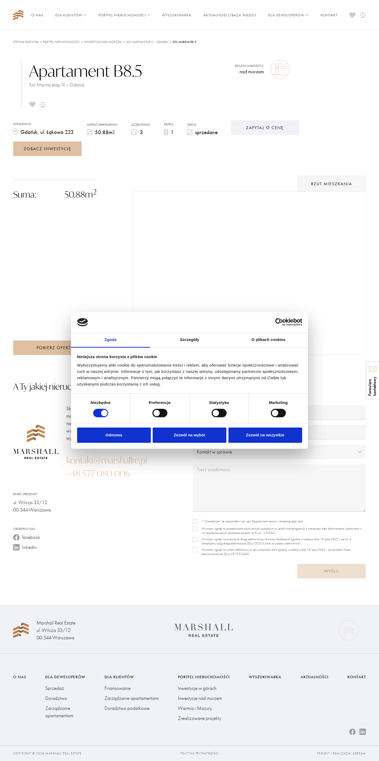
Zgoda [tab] (110, 339)
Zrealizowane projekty (199, 718)
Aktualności (314, 677)
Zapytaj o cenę (265, 127)
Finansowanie (117, 688)
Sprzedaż (54, 688)
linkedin (25, 547)
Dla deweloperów (288, 15)
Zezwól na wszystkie (265, 435)
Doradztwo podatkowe (126, 708)
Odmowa (114, 435)
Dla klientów (70, 15)
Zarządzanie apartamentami (59, 712)
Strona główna (26, 42)
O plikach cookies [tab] (268, 339)
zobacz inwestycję (47, 149)
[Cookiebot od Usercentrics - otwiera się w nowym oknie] (279, 322)
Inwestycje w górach (197, 688)
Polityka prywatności (199, 753)
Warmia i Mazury (195, 708)
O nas (37, 15)
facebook (26, 537)
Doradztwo (56, 698)
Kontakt (329, 15)
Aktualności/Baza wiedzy (229, 15)
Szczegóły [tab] (189, 339)
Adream (359, 753)
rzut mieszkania (331, 184)
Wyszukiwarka (176, 15)
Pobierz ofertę (55, 347)
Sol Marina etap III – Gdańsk (147, 42)
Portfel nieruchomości (124, 15)
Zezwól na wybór (189, 435)
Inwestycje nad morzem (103, 42)
